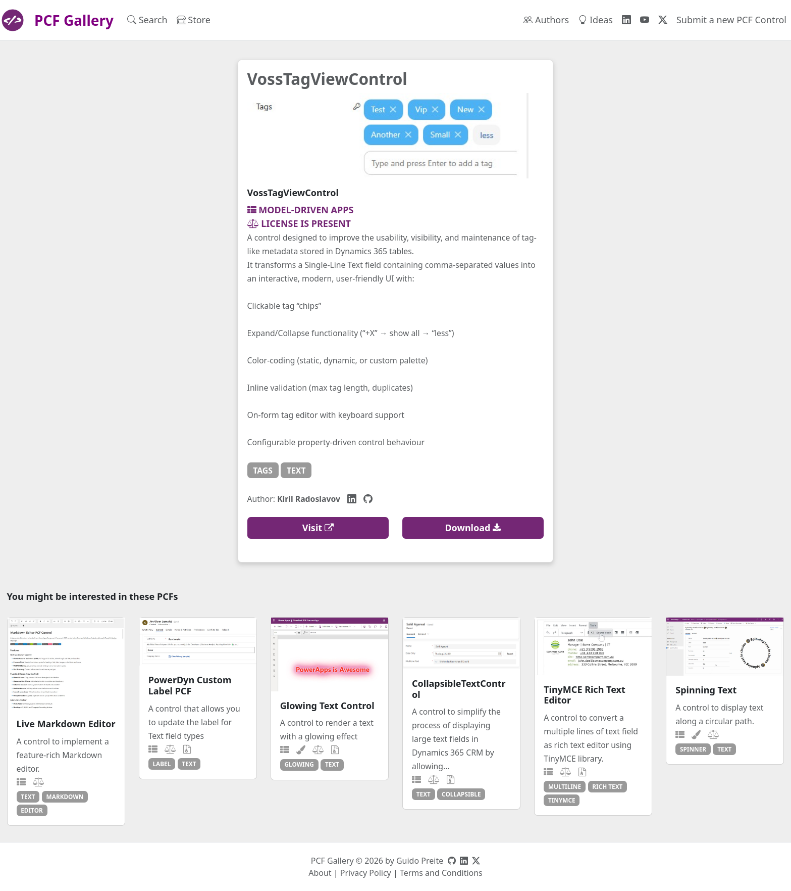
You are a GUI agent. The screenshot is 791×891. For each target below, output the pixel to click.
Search (147, 20)
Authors (546, 20)
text (296, 470)
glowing (299, 764)
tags (263, 470)
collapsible (461, 794)
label (161, 764)
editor (31, 810)
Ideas (595, 20)
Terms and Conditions (441, 872)
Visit (318, 528)
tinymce (561, 800)
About (319, 872)
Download (473, 528)
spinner (693, 749)
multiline (564, 786)
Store (193, 20)
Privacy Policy (365, 872)
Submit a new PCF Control (731, 20)
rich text (607, 786)
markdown (65, 796)
